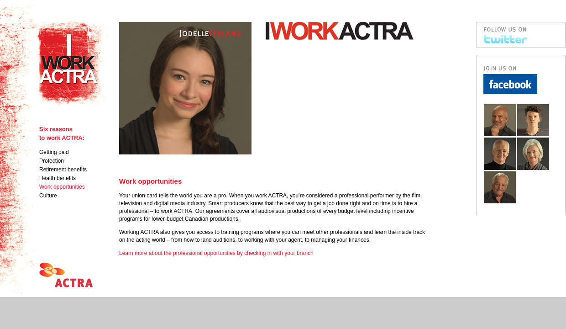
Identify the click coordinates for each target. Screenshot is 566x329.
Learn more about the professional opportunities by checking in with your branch (216, 253)
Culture (48, 195)
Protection (51, 161)
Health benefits (57, 178)
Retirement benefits (63, 169)
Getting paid (54, 152)
